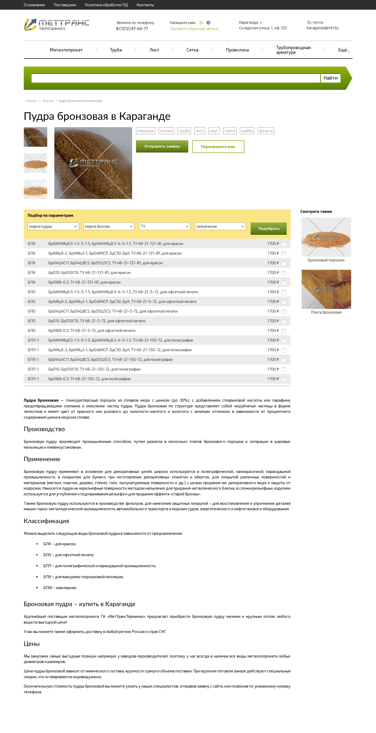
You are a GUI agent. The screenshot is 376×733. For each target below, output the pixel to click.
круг (214, 130)
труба (184, 130)
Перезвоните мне (218, 146)
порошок (146, 130)
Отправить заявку (162, 146)
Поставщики (65, 4)
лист (200, 130)
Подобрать (269, 228)
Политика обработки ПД (106, 4)
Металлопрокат (66, 49)
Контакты (145, 4)
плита (230, 130)
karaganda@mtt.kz (323, 27)
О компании (34, 4)
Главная (31, 100)
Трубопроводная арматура (293, 49)
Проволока (237, 49)
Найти (331, 78)
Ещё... (344, 49)
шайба (247, 130)
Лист (154, 49)
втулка (166, 130)
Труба (116, 49)
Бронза (48, 100)
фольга (266, 130)
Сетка (192, 49)
